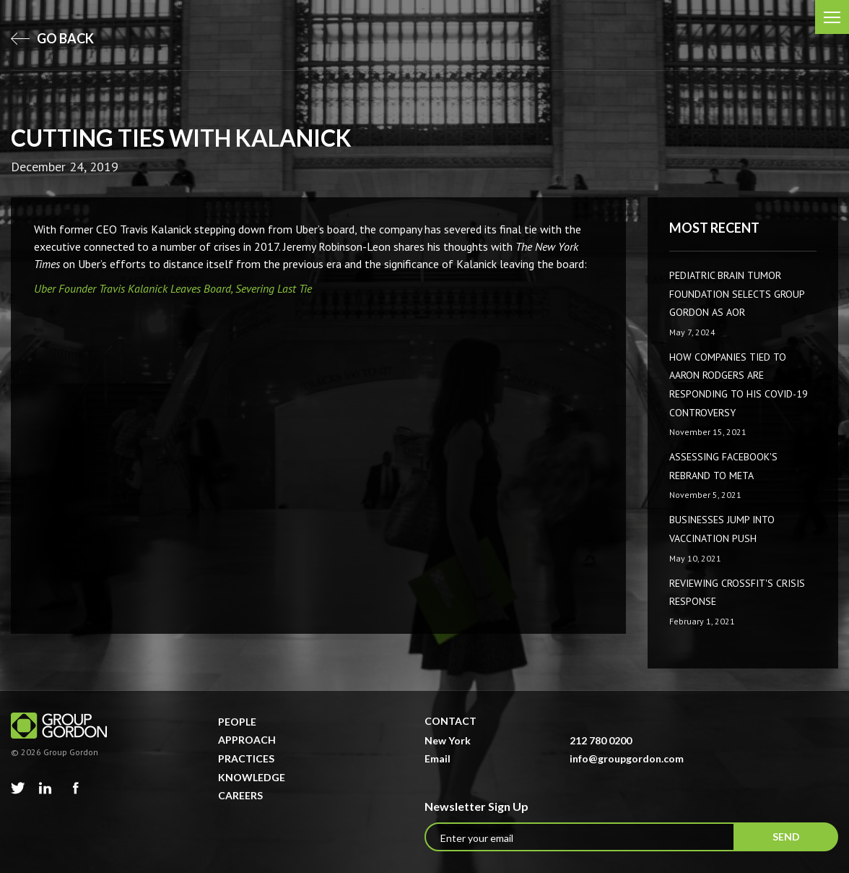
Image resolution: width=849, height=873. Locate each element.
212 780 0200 (601, 740)
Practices (246, 758)
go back (52, 38)
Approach (247, 740)
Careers (240, 795)
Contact (450, 721)
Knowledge (251, 777)
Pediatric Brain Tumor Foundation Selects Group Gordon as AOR (736, 294)
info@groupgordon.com (627, 758)
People (237, 721)
